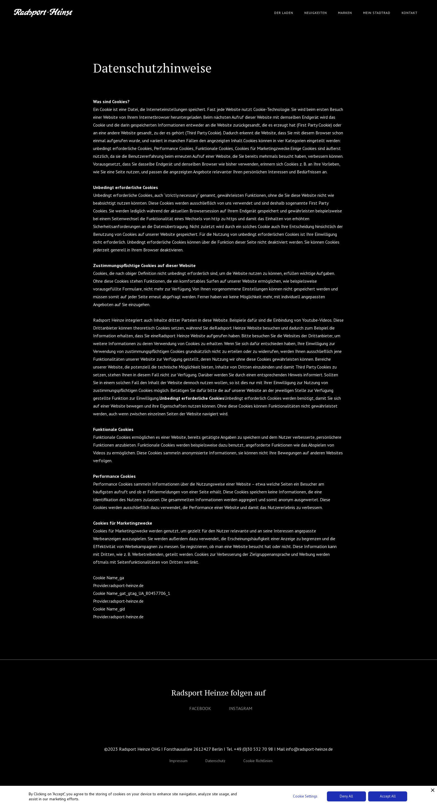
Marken (345, 13)
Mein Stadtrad (376, 13)
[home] (43, 13)
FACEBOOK (200, 708)
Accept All (388, 796)
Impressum (178, 760)
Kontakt (409, 13)
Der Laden (283, 13)
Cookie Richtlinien (258, 760)
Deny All (346, 796)
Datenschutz (215, 760)
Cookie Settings (305, 796)
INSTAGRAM (240, 708)
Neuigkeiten (315, 13)
